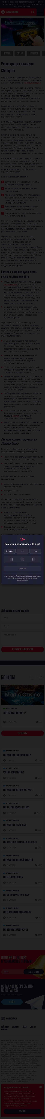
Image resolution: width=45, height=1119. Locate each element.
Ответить (22, 568)
